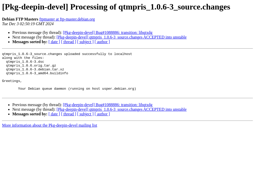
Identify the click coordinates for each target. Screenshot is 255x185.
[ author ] (102, 42)
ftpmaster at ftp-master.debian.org (67, 19)
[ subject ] (85, 42)
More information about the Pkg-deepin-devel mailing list (49, 134)
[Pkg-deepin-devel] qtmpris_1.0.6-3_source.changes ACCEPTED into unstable (121, 37)
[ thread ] (68, 42)
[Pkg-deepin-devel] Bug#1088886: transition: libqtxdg (107, 32)
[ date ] (54, 42)
